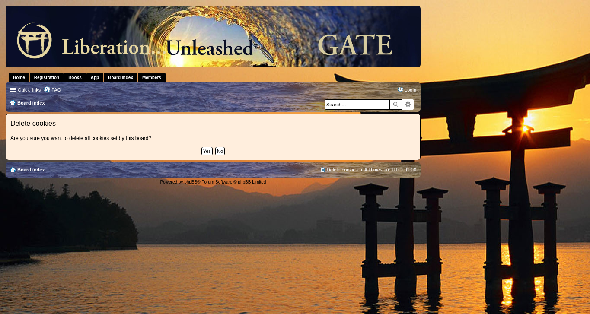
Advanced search (408, 104)
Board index (31, 169)
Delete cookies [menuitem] (342, 169)
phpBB (190, 182)
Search (395, 104)
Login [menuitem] (410, 89)
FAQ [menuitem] (56, 89)
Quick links (29, 89)
